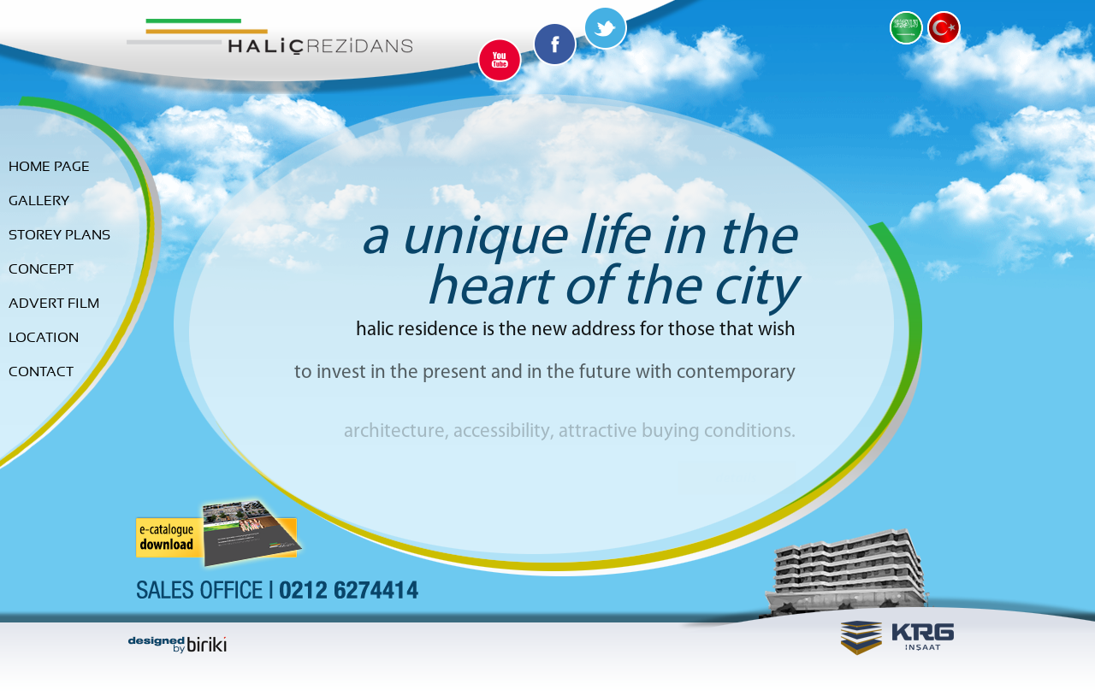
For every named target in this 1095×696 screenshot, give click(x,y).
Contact (41, 372)
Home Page (49, 167)
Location (44, 338)
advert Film (54, 303)
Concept (41, 269)
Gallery (39, 201)
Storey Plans (59, 235)
